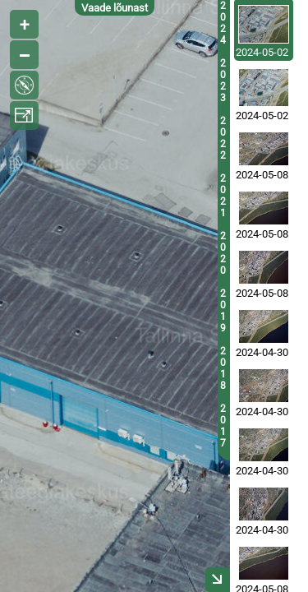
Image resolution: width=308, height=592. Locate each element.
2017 (223, 426)
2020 (223, 253)
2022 (223, 138)
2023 (223, 81)
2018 (223, 368)
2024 (223, 23)
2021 (223, 196)
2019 (223, 311)
